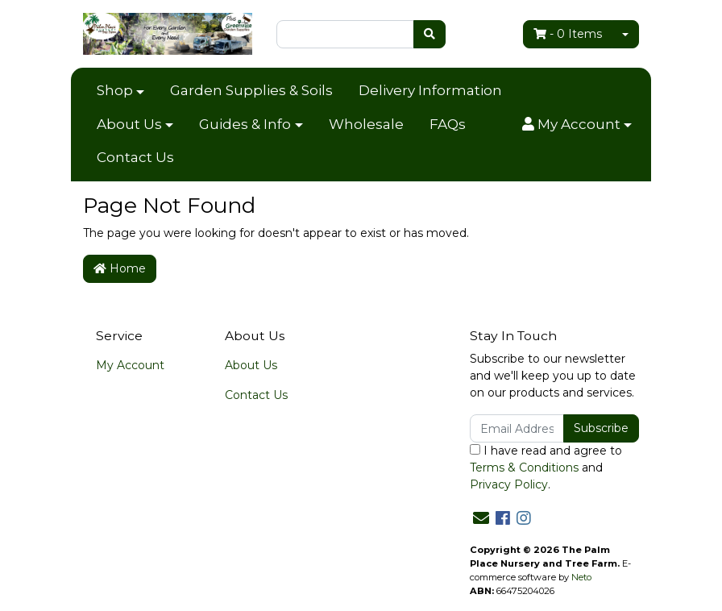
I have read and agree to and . (546, 467)
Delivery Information (430, 90)
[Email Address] (517, 428)
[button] (577, 125)
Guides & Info (245, 124)
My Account (130, 365)
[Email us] (481, 518)
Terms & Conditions (524, 467)
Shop (115, 90)
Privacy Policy (509, 484)
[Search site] (429, 34)
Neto (581, 577)
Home (119, 268)
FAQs (447, 124)
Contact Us (135, 157)
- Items (567, 34)
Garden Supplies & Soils (251, 90)
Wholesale (366, 124)
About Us (129, 124)
